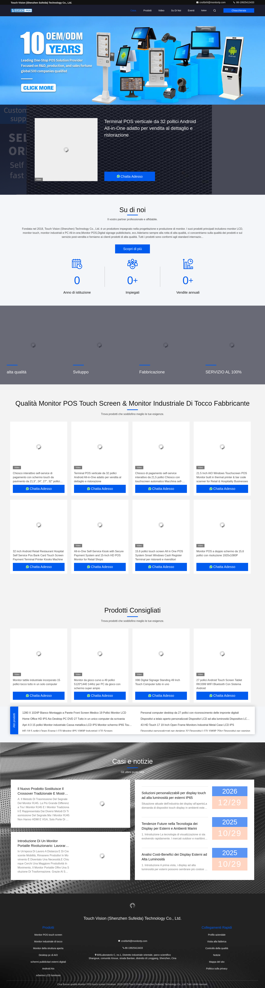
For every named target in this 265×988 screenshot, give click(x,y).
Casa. (133, 10)
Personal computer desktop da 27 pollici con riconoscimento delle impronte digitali (190, 713)
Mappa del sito (216, 961)
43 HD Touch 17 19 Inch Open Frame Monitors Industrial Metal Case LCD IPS (187, 725)
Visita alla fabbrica (216, 941)
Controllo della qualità (216, 948)
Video (161, 10)
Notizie (216, 955)
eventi (191, 10)
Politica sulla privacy (216, 968)
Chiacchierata (239, 10)
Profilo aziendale (217, 934)
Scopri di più (132, 249)
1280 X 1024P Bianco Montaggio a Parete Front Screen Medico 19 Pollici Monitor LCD (74, 713)
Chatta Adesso (130, 176)
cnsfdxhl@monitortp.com (211, 2)
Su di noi (176, 10)
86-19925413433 (243, 2)
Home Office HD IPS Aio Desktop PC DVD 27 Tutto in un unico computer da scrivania (73, 719)
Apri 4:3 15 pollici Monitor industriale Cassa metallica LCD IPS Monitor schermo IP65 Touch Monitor (77, 725)
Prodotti (147, 10)
